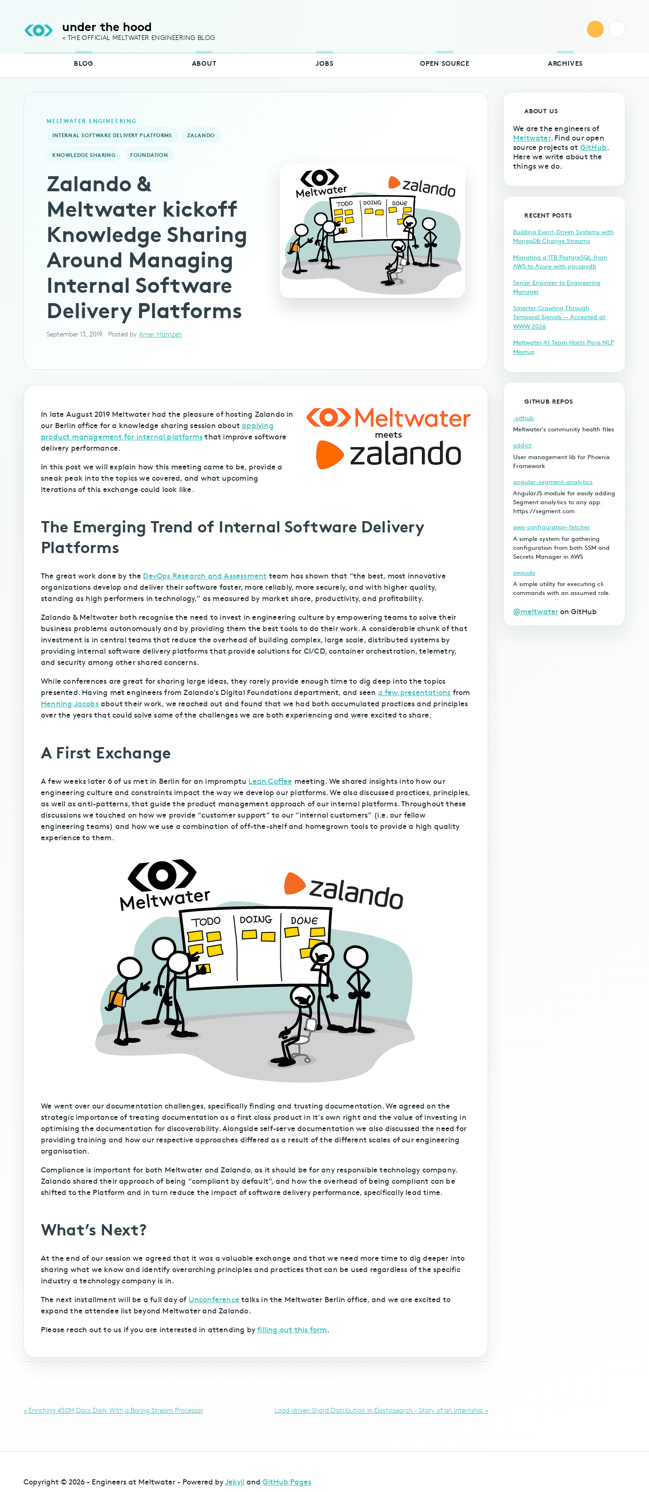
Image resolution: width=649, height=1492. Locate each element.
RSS (595, 29)
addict (522, 445)
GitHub (593, 146)
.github (523, 418)
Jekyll (235, 1481)
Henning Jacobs (70, 703)
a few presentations (414, 692)
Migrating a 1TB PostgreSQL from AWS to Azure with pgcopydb (560, 262)
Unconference (214, 1299)
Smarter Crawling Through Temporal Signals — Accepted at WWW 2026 (559, 317)
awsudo (524, 572)
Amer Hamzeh (160, 333)
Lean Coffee (270, 780)
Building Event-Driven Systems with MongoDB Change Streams (563, 236)
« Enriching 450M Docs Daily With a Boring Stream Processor (113, 1410)
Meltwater (532, 137)
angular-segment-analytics (553, 481)
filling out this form (292, 1329)
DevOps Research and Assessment (205, 575)
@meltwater (535, 611)
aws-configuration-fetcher (551, 527)
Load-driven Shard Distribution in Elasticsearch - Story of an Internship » (381, 1410)
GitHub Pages (286, 1481)
